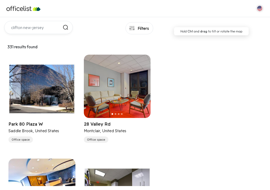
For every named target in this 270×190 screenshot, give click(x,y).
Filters (143, 28)
